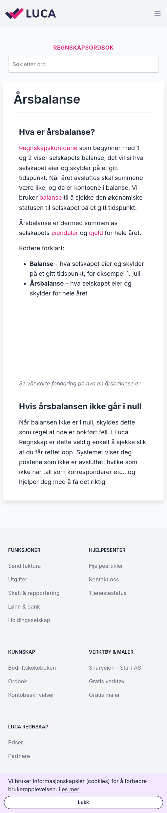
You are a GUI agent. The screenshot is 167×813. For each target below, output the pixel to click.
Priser (15, 742)
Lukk (83, 802)
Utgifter (17, 579)
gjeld (96, 232)
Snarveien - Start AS (115, 667)
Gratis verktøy (107, 681)
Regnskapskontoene (48, 147)
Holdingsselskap (29, 620)
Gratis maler (104, 694)
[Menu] (157, 13)
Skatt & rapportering (34, 593)
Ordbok (17, 681)
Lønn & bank (24, 606)
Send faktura (24, 565)
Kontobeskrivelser (31, 694)
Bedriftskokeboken (32, 667)
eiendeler (64, 232)
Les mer (69, 789)
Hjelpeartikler (106, 565)
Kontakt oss (104, 579)
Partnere (19, 756)
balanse (50, 197)
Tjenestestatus (108, 593)
